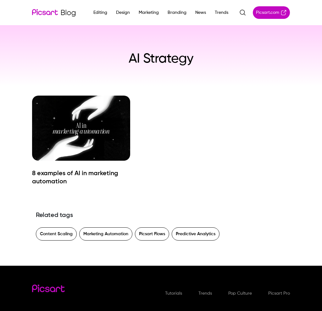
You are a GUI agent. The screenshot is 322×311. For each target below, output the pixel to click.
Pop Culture (240, 293)
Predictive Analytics (195, 234)
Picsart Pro (279, 293)
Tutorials (173, 293)
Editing (100, 12)
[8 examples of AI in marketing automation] (81, 177)
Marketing (149, 12)
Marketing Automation (105, 234)
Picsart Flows (152, 234)
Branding (177, 12)
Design (123, 12)
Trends (221, 12)
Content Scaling (56, 234)
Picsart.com (271, 12)
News (200, 12)
